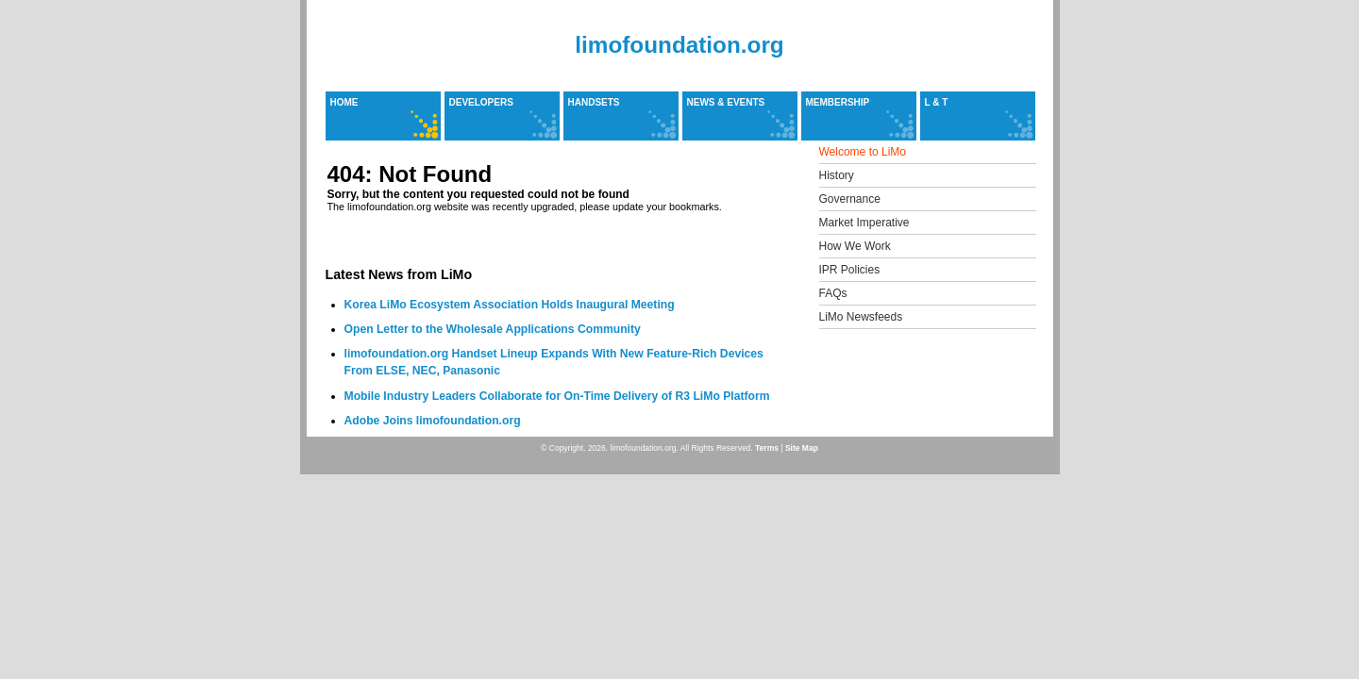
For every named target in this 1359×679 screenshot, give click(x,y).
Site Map (801, 448)
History (836, 175)
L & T (936, 102)
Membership (838, 102)
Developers (481, 102)
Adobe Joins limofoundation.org (432, 420)
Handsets (594, 102)
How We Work (855, 246)
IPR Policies (850, 269)
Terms (767, 448)
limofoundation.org (679, 45)
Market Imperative (864, 222)
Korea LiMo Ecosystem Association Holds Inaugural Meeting (509, 304)
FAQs (833, 293)
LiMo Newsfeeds (861, 316)
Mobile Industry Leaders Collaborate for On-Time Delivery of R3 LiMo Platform (557, 396)
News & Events (726, 102)
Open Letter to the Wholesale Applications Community (492, 329)
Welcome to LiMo (862, 151)
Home (344, 102)
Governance (850, 199)
